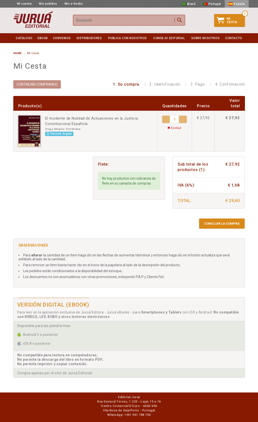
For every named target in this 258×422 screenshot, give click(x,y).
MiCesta (227, 20)
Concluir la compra (222, 223)
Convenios (62, 38)
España (236, 4)
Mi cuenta (24, 3)
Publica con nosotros (127, 38)
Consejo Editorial (169, 38)
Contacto (233, 38)
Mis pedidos (48, 3)
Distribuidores (89, 38)
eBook (42, 38)
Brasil (189, 4)
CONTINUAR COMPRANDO (37, 84)
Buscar (179, 20)
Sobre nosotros (205, 38)
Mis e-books (74, 3)
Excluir (174, 128)
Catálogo (24, 38)
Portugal (212, 4)
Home (17, 53)
